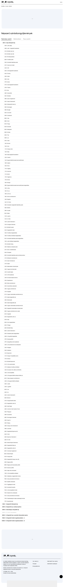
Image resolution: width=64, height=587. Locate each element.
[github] (57, 557)
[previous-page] (3, 6)
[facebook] (60, 557)
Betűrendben (17, 40)
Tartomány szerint (6, 40)
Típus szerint (26, 40)
